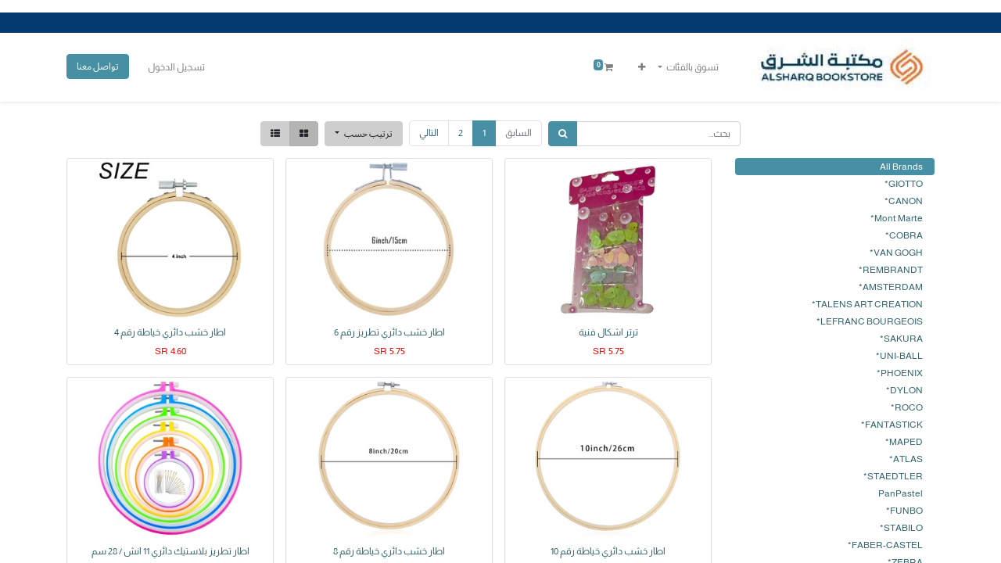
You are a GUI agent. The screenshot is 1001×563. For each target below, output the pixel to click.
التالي (429, 132)
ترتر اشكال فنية (608, 332)
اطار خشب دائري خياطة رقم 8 (389, 551)
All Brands (901, 166)
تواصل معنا (98, 66)
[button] (641, 67)
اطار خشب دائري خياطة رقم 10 (608, 551)
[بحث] (562, 133)
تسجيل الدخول (176, 67)
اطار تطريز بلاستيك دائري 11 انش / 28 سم (170, 551)
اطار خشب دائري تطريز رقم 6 (389, 332)
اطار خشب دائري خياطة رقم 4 (170, 332)
